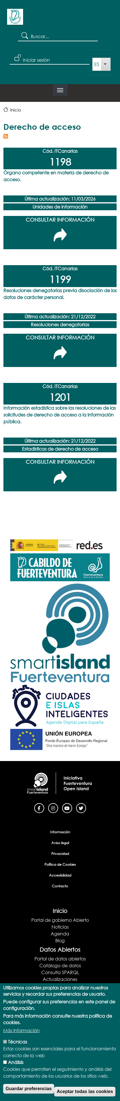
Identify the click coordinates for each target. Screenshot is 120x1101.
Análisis (15, 1072)
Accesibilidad (60, 875)
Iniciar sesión (36, 60)
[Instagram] (53, 808)
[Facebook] (39, 808)
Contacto (60, 886)
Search (24, 35)
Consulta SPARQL (60, 972)
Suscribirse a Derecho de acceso (5, 136)
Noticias (60, 927)
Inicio (15, 110)
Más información (21, 1040)
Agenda (60, 934)
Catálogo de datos (60, 965)
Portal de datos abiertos (60, 959)
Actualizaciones (60, 979)
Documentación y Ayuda (60, 986)
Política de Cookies (60, 864)
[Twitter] (81, 808)
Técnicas (17, 1051)
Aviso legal (60, 842)
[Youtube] (67, 808)
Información (60, 832)
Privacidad (60, 853)
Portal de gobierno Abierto (60, 920)
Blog (60, 940)
